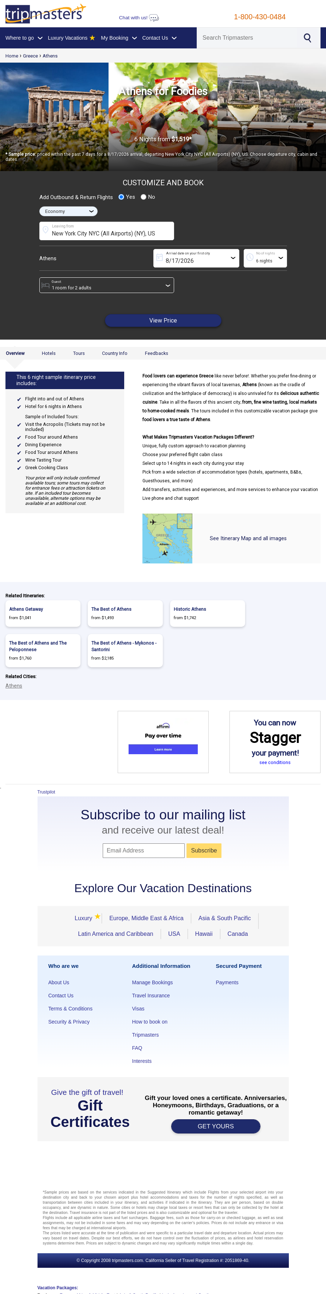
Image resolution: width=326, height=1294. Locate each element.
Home (11, 56)
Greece (30, 56)
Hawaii (204, 934)
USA (174, 934)
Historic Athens (190, 609)
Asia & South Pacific (225, 918)
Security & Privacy (69, 1022)
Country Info (114, 353)
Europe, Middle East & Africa (146, 918)
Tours (79, 353)
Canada (238, 934)
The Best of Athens (111, 609)
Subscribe (204, 850)
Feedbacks (156, 353)
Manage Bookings (152, 982)
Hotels (49, 353)
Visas (138, 1009)
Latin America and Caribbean (115, 934)
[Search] (247, 38)
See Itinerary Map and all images (248, 538)
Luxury (84, 918)
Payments (227, 982)
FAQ (137, 1048)
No (148, 197)
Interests (142, 1061)
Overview (15, 353)
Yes (126, 197)
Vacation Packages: (58, 1287)
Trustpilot (46, 792)
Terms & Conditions (70, 1009)
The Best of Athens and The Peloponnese (38, 647)
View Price (163, 320)
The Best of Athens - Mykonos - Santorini (123, 647)
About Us (59, 982)
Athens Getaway (26, 609)
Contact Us (61, 995)
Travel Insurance (151, 995)
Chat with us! (139, 17)
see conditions (275, 762)
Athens (50, 56)
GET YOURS (216, 1126)
